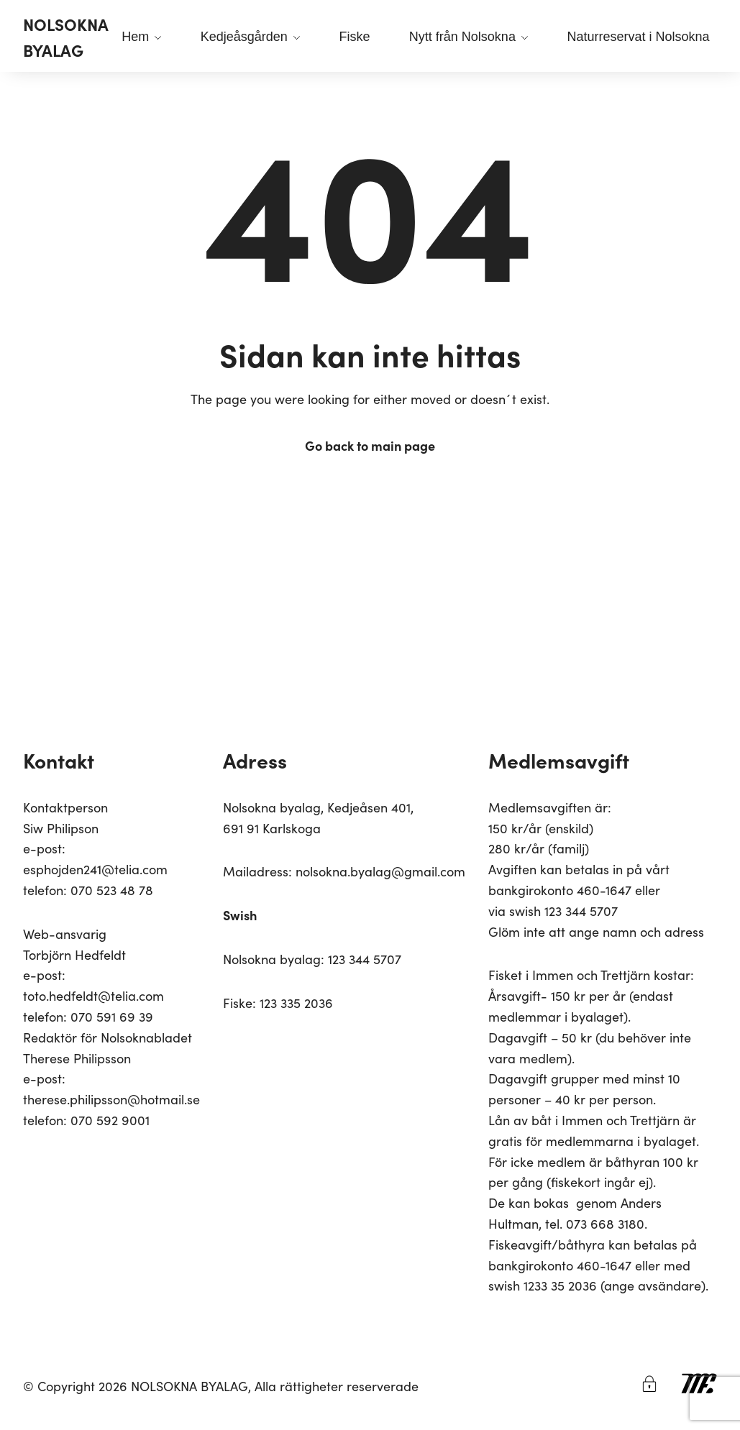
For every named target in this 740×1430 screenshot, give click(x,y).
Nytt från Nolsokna (468, 36)
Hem (141, 36)
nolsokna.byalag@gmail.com (380, 871)
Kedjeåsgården (250, 36)
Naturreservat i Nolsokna (638, 36)
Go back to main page (370, 445)
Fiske (354, 36)
